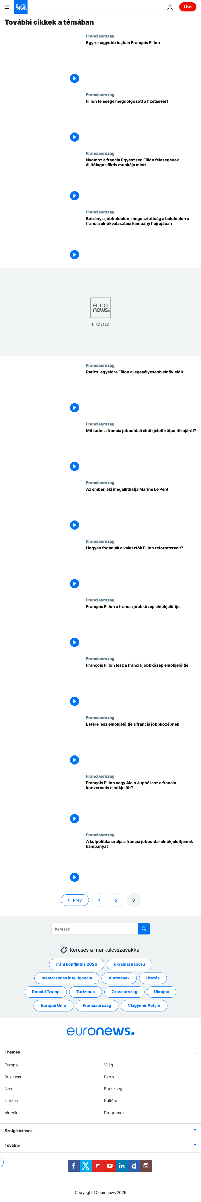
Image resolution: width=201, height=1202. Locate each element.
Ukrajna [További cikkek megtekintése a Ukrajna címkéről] (161, 991)
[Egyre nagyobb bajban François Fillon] (141, 62)
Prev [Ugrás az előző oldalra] (77, 900)
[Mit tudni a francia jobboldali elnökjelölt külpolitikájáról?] (141, 450)
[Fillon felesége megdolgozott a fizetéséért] (141, 121)
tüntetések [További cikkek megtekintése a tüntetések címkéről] (119, 978)
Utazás (11, 1100)
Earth (109, 1076)
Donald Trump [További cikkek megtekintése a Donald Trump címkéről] (46, 991)
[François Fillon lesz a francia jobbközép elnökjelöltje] (141, 685)
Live (188, 6)
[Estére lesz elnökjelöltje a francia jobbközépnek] (141, 744)
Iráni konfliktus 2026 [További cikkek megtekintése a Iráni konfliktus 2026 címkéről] (76, 964)
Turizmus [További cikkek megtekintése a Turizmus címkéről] (85, 991)
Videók (11, 1112)
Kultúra (110, 1100)
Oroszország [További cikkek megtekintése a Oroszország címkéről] (124, 991)
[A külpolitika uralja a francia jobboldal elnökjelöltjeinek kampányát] (141, 861)
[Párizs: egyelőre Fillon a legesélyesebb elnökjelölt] (141, 392)
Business (13, 1076)
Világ (108, 1064)
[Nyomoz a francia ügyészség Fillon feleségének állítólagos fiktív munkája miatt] (141, 180)
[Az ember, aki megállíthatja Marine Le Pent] (141, 509)
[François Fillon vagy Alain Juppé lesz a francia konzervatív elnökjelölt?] (141, 803)
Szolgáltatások (19, 1130)
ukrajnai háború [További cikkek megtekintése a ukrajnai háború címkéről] (129, 964)
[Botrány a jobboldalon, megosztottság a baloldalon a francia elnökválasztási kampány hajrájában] (141, 238)
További (12, 1145)
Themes (12, 1051)
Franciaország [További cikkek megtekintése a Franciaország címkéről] (97, 1005)
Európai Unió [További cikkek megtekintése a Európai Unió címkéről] (53, 1005)
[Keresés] (100, 928)
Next (9, 1088)
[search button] (144, 928)
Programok (114, 1112)
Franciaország (100, 35)
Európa (11, 1064)
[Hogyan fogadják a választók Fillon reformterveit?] (141, 568)
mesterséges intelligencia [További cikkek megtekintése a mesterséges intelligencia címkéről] (67, 978)
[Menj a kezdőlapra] (21, 7)
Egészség (113, 1088)
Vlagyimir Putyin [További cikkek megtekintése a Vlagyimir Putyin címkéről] (144, 1005)
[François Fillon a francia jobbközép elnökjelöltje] (141, 626)
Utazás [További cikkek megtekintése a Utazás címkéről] (153, 978)
